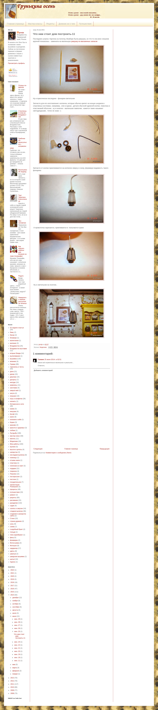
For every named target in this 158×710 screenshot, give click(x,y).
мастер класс (15, 436)
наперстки (14, 452)
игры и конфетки (16, 399)
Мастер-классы (35, 24)
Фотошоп (13, 545)
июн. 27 (17, 625)
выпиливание (15, 356)
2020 (12, 576)
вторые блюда (15, 353)
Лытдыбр (13, 433)
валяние (13, 343)
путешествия (15, 492)
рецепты (13, 497)
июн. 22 (17, 645)
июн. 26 (17, 628)
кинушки (13, 411)
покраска (13, 471)
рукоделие (14, 503)
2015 (12, 592)
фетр (12, 537)
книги (12, 417)
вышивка (13, 359)
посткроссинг (15, 476)
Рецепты (50, 24)
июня (14, 616)
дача (12, 371)
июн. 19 (17, 654)
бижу (12, 332)
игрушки (13, 396)
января (15, 674)
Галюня (41, 359)
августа (15, 610)
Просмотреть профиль (16, 63)
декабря (15, 597)
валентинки (14, 340)
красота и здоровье (17, 428)
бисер (12, 335)
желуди (12, 382)
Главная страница (15, 24)
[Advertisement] (71, 432)
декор (12, 374)
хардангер (14, 548)
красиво (13, 425)
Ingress (12, 562)
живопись (13, 385)
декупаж (13, 377)
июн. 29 (17, 619)
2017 (12, 585)
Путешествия (85, 24)
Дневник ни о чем (67, 24)
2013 (12, 678)
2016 (12, 589)
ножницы (13, 457)
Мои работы (14, 444)
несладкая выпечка (17, 455)
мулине (13, 447)
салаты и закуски (16, 508)
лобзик (12, 430)
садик (12, 506)
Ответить (41, 365)
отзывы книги (15, 460)
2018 (12, 582)
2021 (12, 573)
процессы (13, 489)
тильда (12, 532)
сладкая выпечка (16, 511)
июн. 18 (17, 657)
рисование (14, 500)
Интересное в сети (17, 404)
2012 (12, 681)
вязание (13, 361)
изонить (13, 401)
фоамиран (14, 540)
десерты (13, 380)
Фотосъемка (14, 543)
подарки (13, 468)
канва (12, 409)
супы (12, 524)
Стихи (12, 518)
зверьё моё (14, 390)
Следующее (38, 449)
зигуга (12, 393)
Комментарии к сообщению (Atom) (58, 453)
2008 (12, 693)
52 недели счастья (17, 328)
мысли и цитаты (16, 449)
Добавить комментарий (43, 370)
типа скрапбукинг (16, 535)
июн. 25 (17, 631)
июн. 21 (17, 648)
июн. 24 (17, 642)
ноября (15, 601)
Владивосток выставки (18, 348)
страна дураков (16, 521)
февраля (16, 671)
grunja (40, 344)
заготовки (13, 388)
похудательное (15, 482)
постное (13, 479)
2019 (12, 579)
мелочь (12, 438)
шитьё (12, 559)
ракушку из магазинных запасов (84, 41)
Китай (12, 414)
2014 (12, 595)
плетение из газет (16, 466)
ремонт (12, 495)
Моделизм (43, 347)
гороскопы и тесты (17, 367)
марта (14, 668)
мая (14, 664)
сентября (16, 607)
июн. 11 (17, 660)
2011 (12, 684)
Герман (12, 364)
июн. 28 (17, 622)
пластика (13, 463)
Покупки (13, 474)
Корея (12, 422)
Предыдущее (105, 449)
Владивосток (15, 346)
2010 (12, 687)
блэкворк (13, 338)
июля (14, 613)
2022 (12, 570)
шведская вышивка (17, 556)
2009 (12, 690)
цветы (12, 551)
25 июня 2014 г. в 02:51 (52, 359)
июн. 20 (17, 651)
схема (12, 526)
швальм (13, 554)
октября (15, 604)
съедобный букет (16, 529)
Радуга (20, 276)
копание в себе (15, 419)
